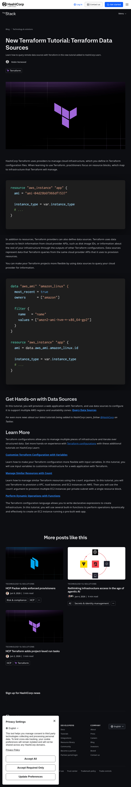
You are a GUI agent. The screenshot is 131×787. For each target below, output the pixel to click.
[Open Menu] (127, 4)
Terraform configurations (81, 443)
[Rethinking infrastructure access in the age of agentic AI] (96, 572)
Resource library (68, 742)
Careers (93, 738)
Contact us (95, 755)
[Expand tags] (39, 600)
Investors (94, 746)
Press (92, 733)
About (93, 729)
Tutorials (64, 733)
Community (66, 746)
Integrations (66, 738)
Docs (63, 729)
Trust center (72, 771)
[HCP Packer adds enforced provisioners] (34, 571)
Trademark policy (88, 771)
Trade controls (105, 771)
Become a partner (68, 750)
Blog (92, 742)
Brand (93, 750)
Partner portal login (69, 755)
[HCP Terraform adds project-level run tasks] (34, 634)
